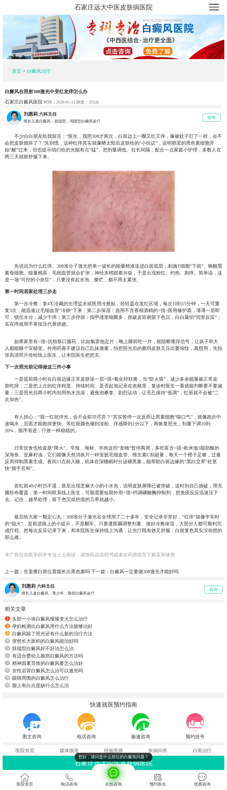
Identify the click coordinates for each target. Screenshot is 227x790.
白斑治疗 (202, 750)
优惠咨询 (202, 779)
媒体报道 (69, 750)
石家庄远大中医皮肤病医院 (113, 7)
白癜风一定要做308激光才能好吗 (144, 571)
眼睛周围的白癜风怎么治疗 (37, 678)
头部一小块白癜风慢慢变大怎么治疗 (46, 618)
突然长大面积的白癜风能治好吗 (41, 641)
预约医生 (158, 779)
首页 (16, 71)
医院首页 (24, 750)
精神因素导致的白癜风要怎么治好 (44, 663)
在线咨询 (113, 775)
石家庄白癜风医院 (24, 101)
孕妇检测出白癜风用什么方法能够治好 (49, 626)
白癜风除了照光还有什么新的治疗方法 (49, 633)
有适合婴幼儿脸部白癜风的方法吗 (44, 655)
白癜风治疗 (39, 71)
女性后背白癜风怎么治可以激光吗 (44, 670)
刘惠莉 (31, 114)
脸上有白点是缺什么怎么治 (37, 685)
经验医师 (113, 750)
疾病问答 (157, 750)
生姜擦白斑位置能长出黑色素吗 (57, 571)
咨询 (211, 117)
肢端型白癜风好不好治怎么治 (39, 648)
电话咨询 (69, 779)
